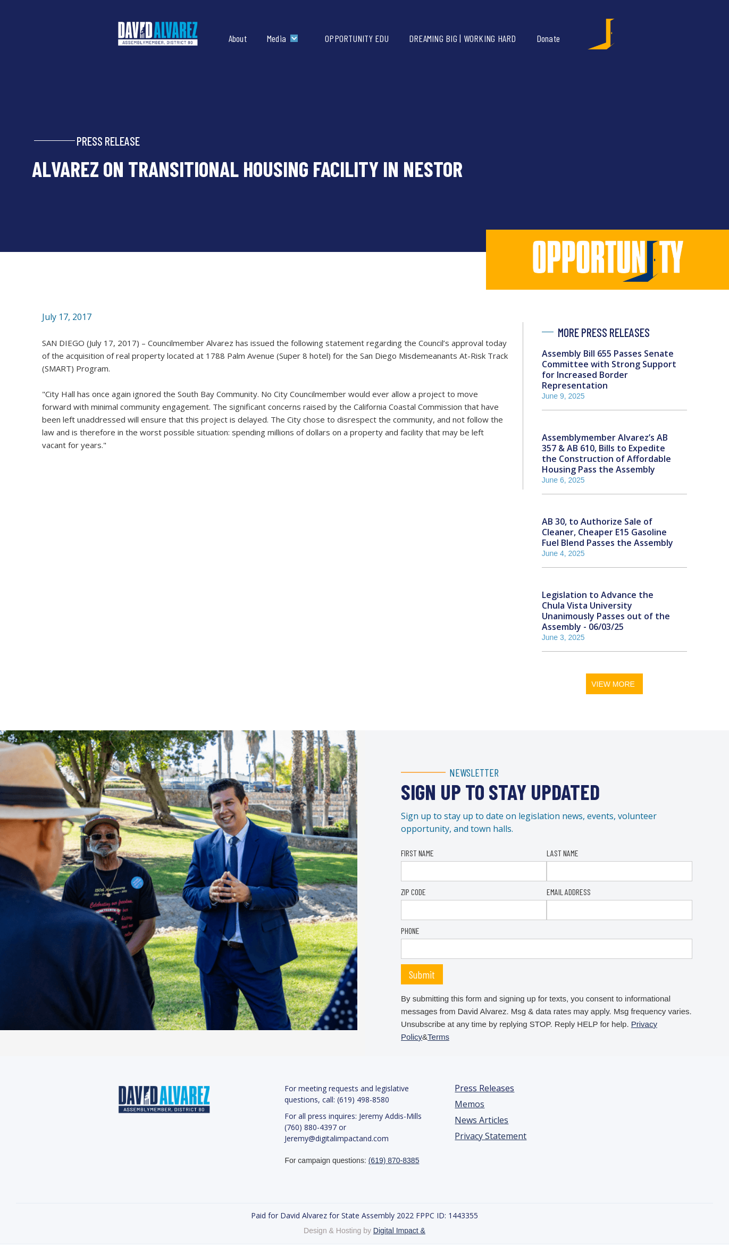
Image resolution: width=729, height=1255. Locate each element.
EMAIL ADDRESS (569, 892)
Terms (438, 1036)
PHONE (410, 930)
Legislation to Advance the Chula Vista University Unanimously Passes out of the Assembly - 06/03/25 (606, 610)
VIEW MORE (613, 684)
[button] (285, 38)
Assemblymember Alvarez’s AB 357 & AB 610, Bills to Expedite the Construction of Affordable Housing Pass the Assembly (606, 453)
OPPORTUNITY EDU (357, 38)
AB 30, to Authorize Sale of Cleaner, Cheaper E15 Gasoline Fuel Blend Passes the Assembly (607, 532)
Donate (548, 38)
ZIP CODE (413, 892)
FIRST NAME (417, 853)
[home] (169, 34)
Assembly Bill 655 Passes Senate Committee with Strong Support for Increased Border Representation (609, 369)
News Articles (481, 1120)
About (238, 38)
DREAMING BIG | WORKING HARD (462, 38)
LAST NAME (563, 853)
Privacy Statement (490, 1136)
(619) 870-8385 (394, 1160)
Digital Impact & (399, 1230)
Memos (469, 1104)
